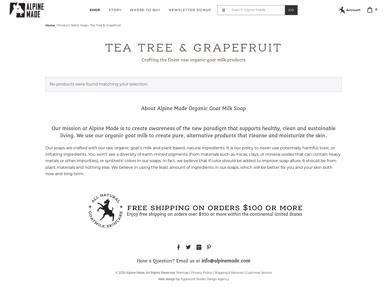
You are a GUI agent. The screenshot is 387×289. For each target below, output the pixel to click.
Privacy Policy (201, 273)
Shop (95, 10)
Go (291, 10)
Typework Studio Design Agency (205, 279)
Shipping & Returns (228, 273)
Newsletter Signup (190, 10)
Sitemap (182, 273)
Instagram (198, 248)
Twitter (188, 248)
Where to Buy (145, 10)
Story (115, 10)
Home (50, 25)
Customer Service (258, 273)
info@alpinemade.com (225, 261)
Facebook (178, 248)
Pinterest (208, 248)
